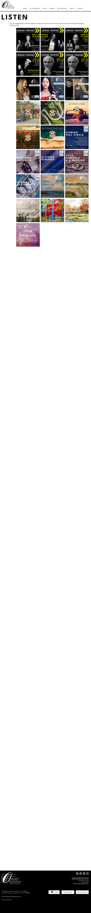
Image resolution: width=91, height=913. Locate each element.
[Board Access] (67, 892)
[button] (34, 8)
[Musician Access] (82, 892)
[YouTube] (87, 873)
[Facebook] (77, 873)
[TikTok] (84, 873)
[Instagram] (80, 873)
